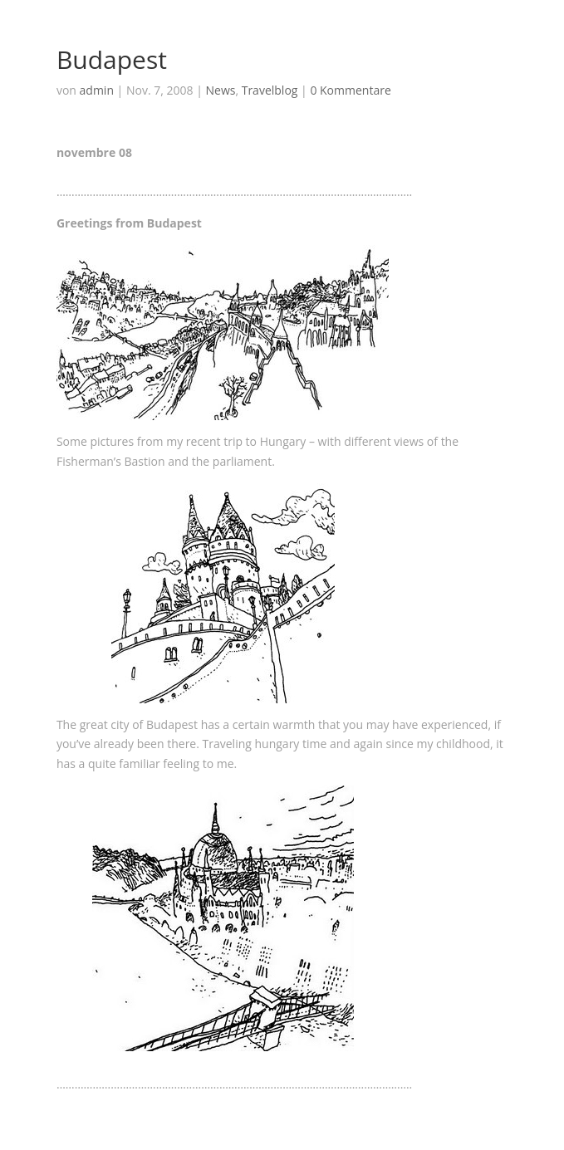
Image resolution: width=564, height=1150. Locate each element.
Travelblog (270, 90)
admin (97, 90)
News (220, 90)
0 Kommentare (350, 90)
